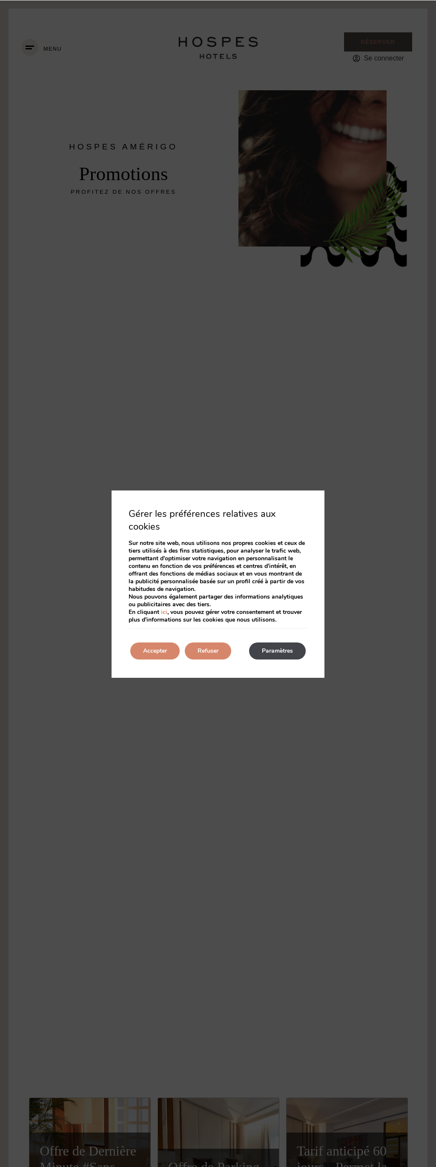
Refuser (208, 651)
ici (164, 612)
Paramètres (277, 651)
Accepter (155, 651)
